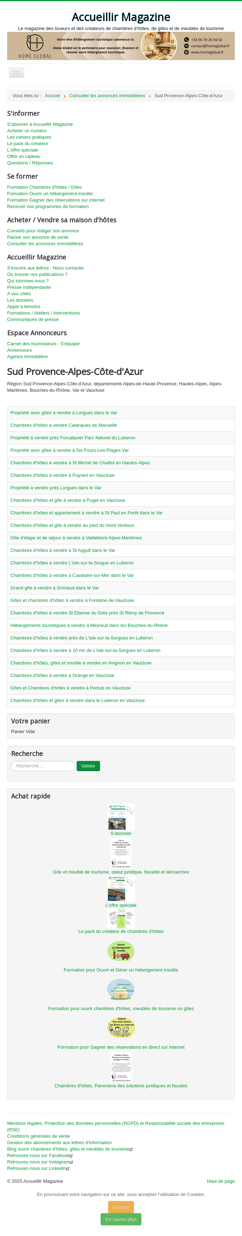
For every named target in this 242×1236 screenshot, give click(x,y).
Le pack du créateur (27, 143)
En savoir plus (121, 1219)
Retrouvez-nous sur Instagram (40, 1162)
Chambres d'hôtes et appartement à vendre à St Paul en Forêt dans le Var (86, 512)
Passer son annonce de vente (38, 237)
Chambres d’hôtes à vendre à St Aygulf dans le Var (62, 550)
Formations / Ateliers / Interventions (43, 313)
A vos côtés (19, 293)
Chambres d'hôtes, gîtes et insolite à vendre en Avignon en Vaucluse (80, 663)
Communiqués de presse (33, 319)
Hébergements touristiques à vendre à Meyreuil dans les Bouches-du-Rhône (89, 625)
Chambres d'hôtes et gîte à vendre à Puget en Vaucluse (67, 500)
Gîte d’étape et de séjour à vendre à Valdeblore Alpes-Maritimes (76, 537)
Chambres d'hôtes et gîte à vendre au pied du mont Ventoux (72, 525)
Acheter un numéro (27, 130)
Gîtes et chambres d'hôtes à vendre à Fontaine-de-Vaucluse (72, 600)
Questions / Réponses (30, 162)
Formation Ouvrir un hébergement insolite (50, 193)
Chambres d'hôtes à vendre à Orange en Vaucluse (62, 675)
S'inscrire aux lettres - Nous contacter (45, 268)
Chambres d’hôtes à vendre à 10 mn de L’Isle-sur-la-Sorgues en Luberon (85, 650)
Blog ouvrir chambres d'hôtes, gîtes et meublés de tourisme (70, 1149)
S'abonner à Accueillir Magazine (40, 124)
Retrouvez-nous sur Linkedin (38, 1168)
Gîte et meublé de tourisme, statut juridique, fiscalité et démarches (121, 872)
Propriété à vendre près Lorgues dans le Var (55, 487)
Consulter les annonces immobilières (45, 243)
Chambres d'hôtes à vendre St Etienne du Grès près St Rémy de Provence (87, 612)
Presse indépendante (29, 287)
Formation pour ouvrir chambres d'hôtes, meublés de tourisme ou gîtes (121, 1008)
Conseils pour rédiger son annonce (43, 230)
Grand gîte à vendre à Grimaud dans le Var (54, 587)
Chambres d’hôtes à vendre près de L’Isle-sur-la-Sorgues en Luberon (81, 638)
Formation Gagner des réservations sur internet (56, 200)
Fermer (121, 1207)
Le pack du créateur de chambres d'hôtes (121, 931)
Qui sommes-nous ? (28, 280)
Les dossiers (20, 300)
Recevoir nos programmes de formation (48, 206)
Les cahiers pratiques (29, 137)
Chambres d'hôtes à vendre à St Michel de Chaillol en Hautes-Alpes (80, 462)
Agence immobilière (27, 356)
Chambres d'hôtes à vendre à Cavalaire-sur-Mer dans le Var (72, 575)
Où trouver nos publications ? (37, 274)
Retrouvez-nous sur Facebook (40, 1155)
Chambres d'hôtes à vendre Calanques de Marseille (63, 425)
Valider (88, 765)
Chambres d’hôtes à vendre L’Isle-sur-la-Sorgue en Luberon (71, 562)
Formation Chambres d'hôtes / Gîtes (44, 187)
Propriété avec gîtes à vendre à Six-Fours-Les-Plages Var (69, 450)
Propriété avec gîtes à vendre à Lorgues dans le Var (63, 412)
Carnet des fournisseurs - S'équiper (43, 343)
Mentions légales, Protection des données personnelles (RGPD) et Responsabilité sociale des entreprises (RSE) (115, 1126)
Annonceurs (19, 350)
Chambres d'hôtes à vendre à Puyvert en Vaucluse (62, 475)
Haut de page (221, 1181)
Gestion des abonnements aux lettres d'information (59, 1142)
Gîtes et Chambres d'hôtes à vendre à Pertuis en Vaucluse (70, 688)
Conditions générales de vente (38, 1136)
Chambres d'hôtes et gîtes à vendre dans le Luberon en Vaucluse (77, 700)
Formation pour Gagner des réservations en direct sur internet (121, 1047)
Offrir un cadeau (23, 156)
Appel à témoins (23, 306)
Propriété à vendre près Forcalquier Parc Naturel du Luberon (72, 437)
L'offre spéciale (22, 150)
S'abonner (121, 833)
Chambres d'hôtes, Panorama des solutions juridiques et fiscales (121, 1085)
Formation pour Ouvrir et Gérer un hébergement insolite (121, 970)
